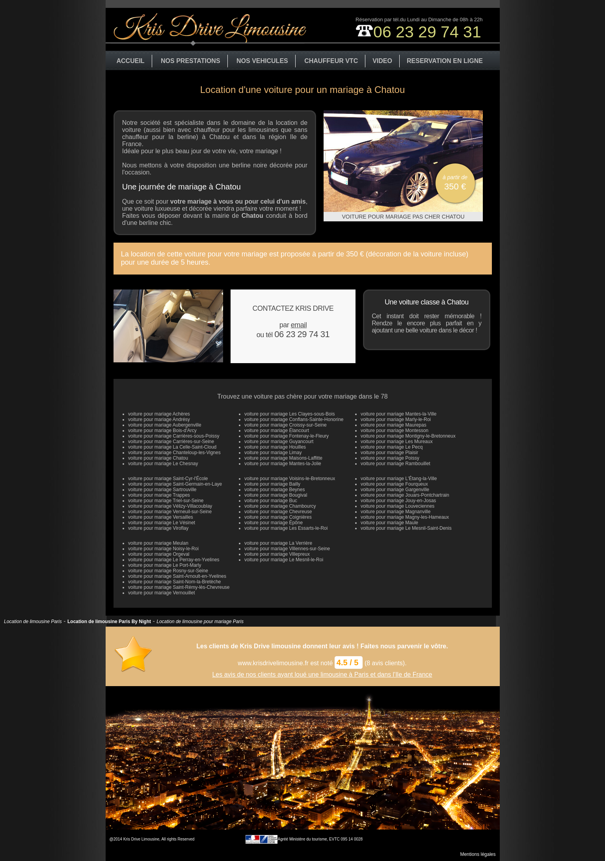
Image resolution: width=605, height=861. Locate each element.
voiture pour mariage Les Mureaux (397, 441)
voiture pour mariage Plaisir (389, 452)
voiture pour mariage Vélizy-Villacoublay (170, 506)
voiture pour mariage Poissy (390, 458)
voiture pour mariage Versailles (160, 517)
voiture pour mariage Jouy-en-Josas (398, 500)
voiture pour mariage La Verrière (278, 543)
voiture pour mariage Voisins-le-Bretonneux (289, 478)
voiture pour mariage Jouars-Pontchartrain (405, 495)
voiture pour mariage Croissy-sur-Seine (285, 425)
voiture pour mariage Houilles (275, 447)
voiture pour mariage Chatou (158, 458)
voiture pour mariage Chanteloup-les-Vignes (174, 452)
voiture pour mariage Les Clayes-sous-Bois (289, 414)
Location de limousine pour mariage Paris (200, 621)
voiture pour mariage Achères (159, 414)
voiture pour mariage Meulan (158, 543)
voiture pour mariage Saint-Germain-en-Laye (175, 484)
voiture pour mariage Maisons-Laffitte (283, 458)
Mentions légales (477, 854)
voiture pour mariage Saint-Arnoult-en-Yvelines (177, 576)
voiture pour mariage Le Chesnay (163, 463)
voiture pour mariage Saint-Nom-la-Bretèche (174, 582)
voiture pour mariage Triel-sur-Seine (165, 500)
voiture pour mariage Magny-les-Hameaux (405, 517)
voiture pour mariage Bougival (275, 495)
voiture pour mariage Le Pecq (392, 447)
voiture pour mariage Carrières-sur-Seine (171, 441)
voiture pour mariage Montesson (394, 430)
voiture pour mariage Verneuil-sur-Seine (170, 511)
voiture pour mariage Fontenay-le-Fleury (286, 436)
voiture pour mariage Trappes (159, 495)
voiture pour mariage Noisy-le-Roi (163, 548)
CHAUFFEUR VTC (331, 61)
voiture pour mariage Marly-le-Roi (396, 419)
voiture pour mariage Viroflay (158, 528)
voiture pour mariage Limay (273, 452)
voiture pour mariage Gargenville (395, 489)
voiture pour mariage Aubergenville (164, 425)
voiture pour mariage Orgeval (158, 554)
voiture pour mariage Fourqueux (394, 484)
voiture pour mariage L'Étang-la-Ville (399, 478)
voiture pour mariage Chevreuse (278, 511)
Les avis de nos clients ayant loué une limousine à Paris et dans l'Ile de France (322, 674)
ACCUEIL (131, 61)
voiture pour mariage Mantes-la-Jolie (282, 463)
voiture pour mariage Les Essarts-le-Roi (286, 528)
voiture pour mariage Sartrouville (162, 489)
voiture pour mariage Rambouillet (395, 463)
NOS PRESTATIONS (190, 61)
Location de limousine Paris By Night (109, 621)
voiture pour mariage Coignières (278, 517)
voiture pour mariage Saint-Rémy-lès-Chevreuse (178, 587)
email (299, 325)
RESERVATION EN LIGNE (445, 61)
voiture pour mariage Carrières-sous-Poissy (173, 436)
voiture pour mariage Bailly (272, 484)
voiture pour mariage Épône (273, 522)
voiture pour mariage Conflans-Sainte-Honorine (293, 419)
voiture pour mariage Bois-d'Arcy (162, 430)
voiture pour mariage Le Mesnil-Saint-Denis (406, 528)
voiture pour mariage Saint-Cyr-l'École (168, 478)
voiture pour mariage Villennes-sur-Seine (287, 548)
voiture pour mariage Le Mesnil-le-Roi (283, 559)
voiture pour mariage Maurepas (393, 425)
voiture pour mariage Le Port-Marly (164, 565)
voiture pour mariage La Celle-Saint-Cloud (172, 447)
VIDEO (382, 61)
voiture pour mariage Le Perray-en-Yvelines (173, 559)
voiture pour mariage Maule (389, 522)
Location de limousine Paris (33, 621)
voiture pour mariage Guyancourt (278, 441)
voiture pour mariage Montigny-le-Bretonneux (408, 436)
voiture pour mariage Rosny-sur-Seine (168, 570)
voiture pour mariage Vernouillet (161, 593)
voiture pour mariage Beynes (274, 489)
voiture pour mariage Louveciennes (397, 506)
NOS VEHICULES (262, 61)
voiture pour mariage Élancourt (276, 430)
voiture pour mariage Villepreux (277, 554)
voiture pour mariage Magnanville (395, 511)
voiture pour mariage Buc (270, 500)
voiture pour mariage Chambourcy (280, 506)
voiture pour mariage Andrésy (159, 419)
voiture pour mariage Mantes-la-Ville (399, 414)
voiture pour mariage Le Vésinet (161, 522)
